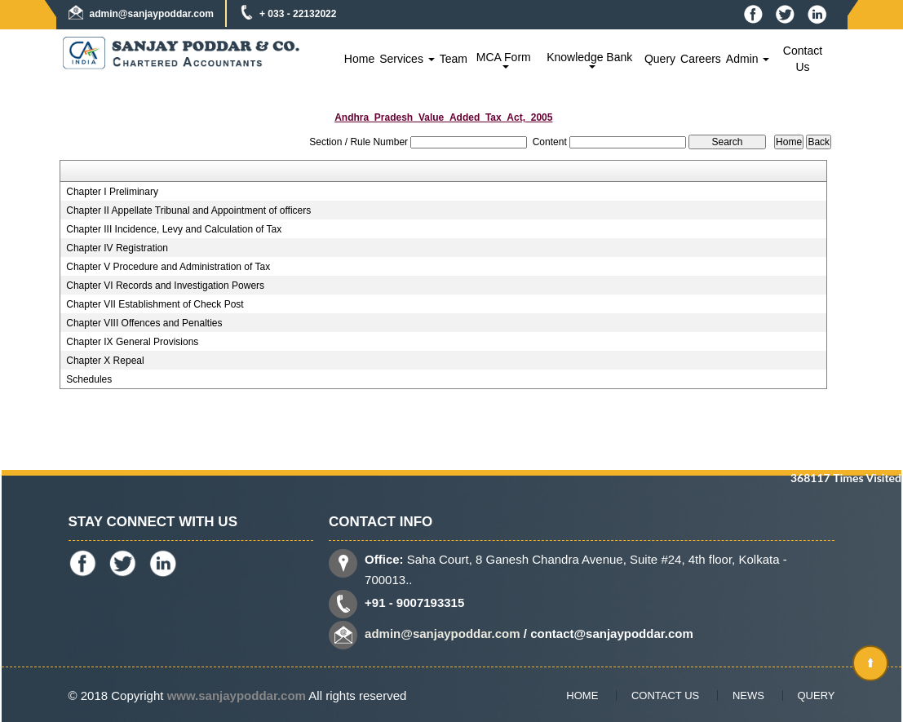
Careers (700, 58)
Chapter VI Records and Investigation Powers (165, 285)
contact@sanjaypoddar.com (611, 633)
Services (407, 58)
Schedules (89, 379)
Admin (748, 58)
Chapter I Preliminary (112, 191)
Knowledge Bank (591, 60)
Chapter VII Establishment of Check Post (154, 304)
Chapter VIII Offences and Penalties (144, 323)
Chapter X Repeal (105, 360)
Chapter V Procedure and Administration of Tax (168, 266)
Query (659, 58)
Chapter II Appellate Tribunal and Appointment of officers (188, 210)
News (748, 695)
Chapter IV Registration (117, 248)
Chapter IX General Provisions (132, 342)
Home (359, 58)
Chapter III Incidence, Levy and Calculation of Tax (173, 229)
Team (453, 58)
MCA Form (505, 60)
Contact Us (802, 58)
